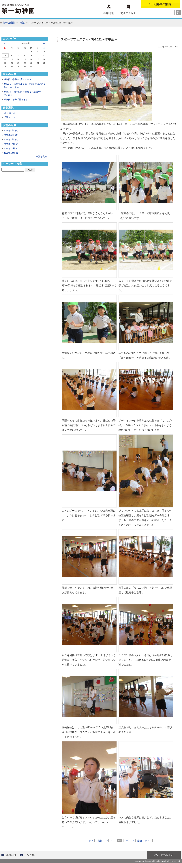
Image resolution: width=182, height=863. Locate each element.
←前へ (90, 841)
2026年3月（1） (11, 135)
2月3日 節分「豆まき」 (16, 99)
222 (106, 841)
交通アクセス (128, 10)
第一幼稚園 (9, 22)
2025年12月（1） (12, 144)
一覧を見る (41, 156)
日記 (22, 22)
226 (132, 841)
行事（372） (10, 117)
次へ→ (148, 841)
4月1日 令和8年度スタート (17, 79)
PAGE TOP (167, 854)
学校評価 (11, 855)
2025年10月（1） (12, 153)
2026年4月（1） (11, 130)
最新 (100, 841)
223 (112, 841)
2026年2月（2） (11, 139)
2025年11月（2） (12, 148)
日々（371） (10, 113)
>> (44, 43)
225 (126, 841)
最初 (139, 841)
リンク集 (29, 855)
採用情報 (109, 10)
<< (5, 43)
